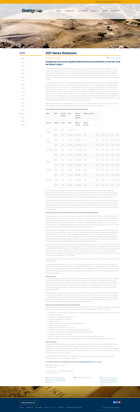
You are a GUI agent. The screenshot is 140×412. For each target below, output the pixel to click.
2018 (22, 88)
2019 (22, 84)
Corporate (69, 11)
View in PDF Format (114, 58)
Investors (82, 11)
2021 (22, 77)
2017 (22, 92)
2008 (22, 125)
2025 (22, 62)
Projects (94, 11)
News (104, 11)
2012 (22, 110)
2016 (22, 95)
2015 (22, 99)
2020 (22, 81)
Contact (114, 11)
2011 (22, 114)
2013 (22, 106)
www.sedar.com (112, 205)
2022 (22, 73)
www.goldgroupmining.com (86, 362)
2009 (22, 121)
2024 (22, 66)
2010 (22, 117)
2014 (22, 103)
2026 (22, 59)
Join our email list (28, 403)
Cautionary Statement (73, 407)
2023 (22, 70)
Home (58, 11)
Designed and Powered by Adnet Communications (108, 410)
